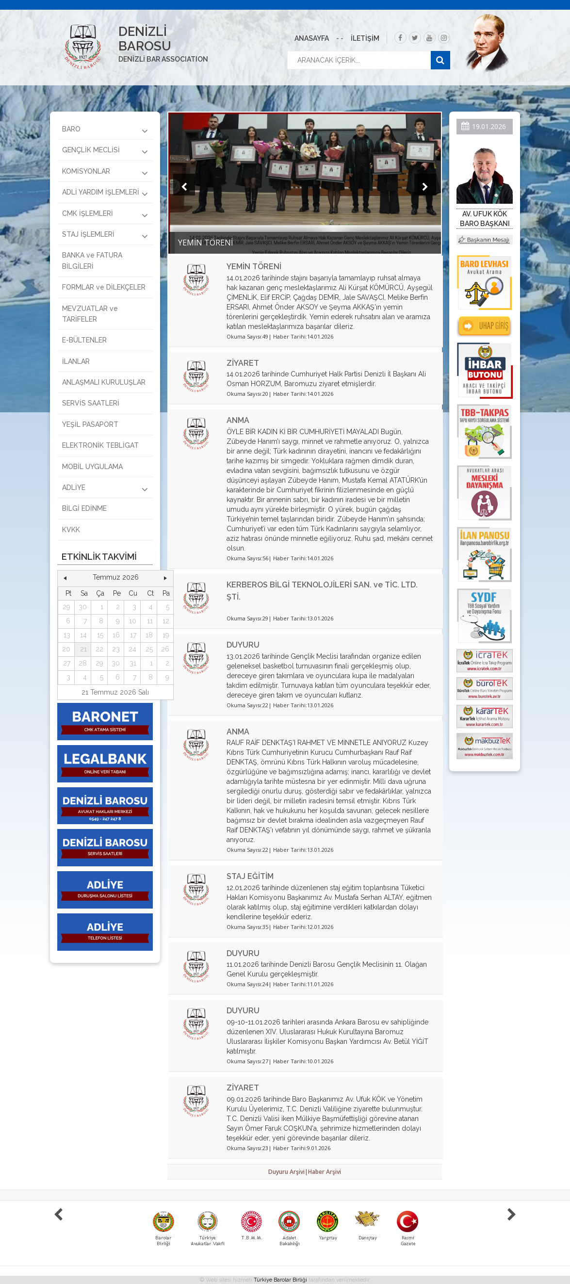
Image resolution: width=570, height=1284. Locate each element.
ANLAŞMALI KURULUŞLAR (104, 382)
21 (83, 649)
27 (66, 663)
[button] (65, 577)
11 (150, 621)
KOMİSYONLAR (105, 172)
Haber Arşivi (324, 1172)
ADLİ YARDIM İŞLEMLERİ (105, 193)
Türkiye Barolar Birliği (280, 1280)
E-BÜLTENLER (84, 340)
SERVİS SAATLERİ (90, 403)
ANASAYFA (311, 38)
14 (83, 635)
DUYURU (243, 645)
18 (149, 635)
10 (132, 621)
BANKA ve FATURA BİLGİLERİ (92, 260)
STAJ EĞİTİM (250, 876)
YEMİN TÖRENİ (254, 266)
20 (66, 649)
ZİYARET (243, 363)
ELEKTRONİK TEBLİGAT (100, 445)
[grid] (116, 635)
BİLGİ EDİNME (84, 508)
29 (66, 607)
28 (83, 663)
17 (133, 635)
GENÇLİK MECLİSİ (105, 151)
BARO (105, 130)
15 (100, 635)
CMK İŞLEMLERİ (105, 215)
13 (67, 635)
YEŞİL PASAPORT (90, 424)
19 (166, 635)
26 (165, 649)
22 (99, 649)
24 (132, 649)
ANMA (238, 420)
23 (116, 649)
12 (166, 621)
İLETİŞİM (365, 38)
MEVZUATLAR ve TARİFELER (90, 314)
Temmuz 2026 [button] (116, 577)
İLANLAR (76, 361)
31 (133, 663)
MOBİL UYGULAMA (92, 467)
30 (83, 607)
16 (116, 635)
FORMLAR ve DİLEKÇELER (104, 287)
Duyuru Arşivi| (288, 1172)
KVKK (71, 530)
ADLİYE (105, 489)
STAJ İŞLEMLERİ (105, 235)
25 (149, 649)
